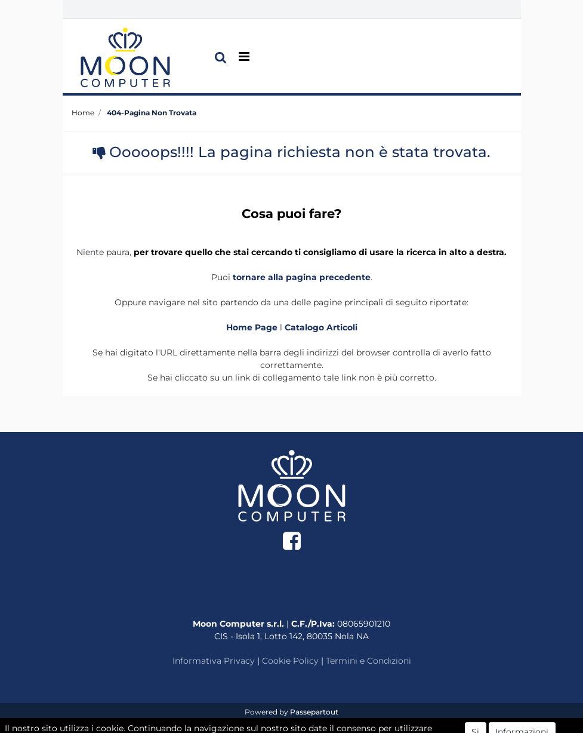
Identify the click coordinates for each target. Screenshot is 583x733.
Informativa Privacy (213, 660)
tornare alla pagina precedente (302, 277)
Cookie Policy (290, 660)
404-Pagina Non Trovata (151, 112)
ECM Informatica (315, 723)
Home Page (253, 327)
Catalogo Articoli (321, 327)
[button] (221, 57)
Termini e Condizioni (368, 660)
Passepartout (314, 711)
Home (83, 112)
